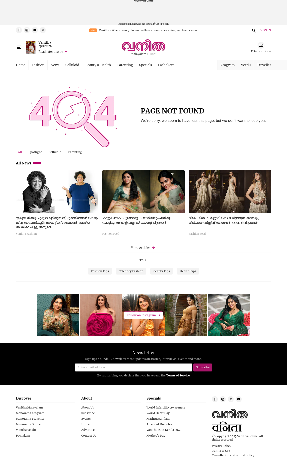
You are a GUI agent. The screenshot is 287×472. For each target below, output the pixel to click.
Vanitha (44, 42)
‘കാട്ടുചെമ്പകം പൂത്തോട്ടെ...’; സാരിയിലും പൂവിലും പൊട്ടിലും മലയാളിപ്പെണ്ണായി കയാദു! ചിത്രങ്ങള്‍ (136, 220)
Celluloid (72, 65)
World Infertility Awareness (165, 407)
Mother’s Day (155, 435)
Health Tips (188, 271)
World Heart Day (158, 413)
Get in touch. (162, 23)
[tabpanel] (143, 204)
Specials (145, 65)
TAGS (143, 260)
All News (28, 163)
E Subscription (261, 51)
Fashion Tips (100, 271)
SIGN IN (265, 30)
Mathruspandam (158, 418)
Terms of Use (221, 450)
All (20, 152)
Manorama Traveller (30, 418)
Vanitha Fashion (26, 234)
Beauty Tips (161, 271)
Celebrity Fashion (131, 271)
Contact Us (88, 435)
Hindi (152, 54)
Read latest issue (50, 52)
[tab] (20, 152)
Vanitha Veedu (26, 430)
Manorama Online (28, 424)
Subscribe (88, 413)
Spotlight (35, 152)
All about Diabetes (159, 424)
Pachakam (166, 65)
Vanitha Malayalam (29, 407)
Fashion (38, 65)
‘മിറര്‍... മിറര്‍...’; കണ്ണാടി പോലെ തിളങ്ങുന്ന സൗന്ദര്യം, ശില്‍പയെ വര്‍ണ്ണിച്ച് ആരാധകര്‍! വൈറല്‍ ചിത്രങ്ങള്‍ (224, 220)
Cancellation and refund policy (233, 455)
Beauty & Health (98, 65)
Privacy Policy (221, 446)
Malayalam (138, 54)
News (55, 65)
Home (21, 65)
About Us (87, 407)
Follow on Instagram (141, 315)
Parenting (125, 65)
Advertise (88, 430)
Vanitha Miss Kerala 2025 (163, 430)
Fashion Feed (110, 234)
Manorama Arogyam (30, 413)
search (253, 30)
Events (86, 418)
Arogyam (227, 65)
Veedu (246, 65)
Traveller (264, 65)
